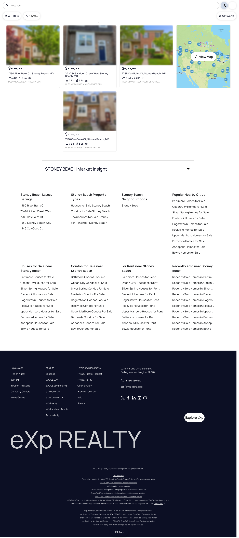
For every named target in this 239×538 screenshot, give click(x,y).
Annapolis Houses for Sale (37, 323)
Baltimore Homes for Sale (188, 201)
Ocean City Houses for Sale (38, 283)
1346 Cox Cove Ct (31, 228)
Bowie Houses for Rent (136, 328)
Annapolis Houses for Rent (139, 323)
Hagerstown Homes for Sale (190, 224)
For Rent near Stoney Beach (89, 223)
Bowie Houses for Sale (34, 328)
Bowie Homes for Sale (186, 252)
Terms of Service (143, 479)
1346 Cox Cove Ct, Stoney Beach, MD (87, 139)
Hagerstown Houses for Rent (140, 300)
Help (79, 397)
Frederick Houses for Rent (138, 294)
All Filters (12, 15)
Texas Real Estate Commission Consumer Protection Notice (118, 496)
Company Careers (20, 391)
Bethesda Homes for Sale (188, 241)
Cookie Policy (84, 385)
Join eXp (15, 380)
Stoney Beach (131, 205)
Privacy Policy (84, 380)
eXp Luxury (51, 403)
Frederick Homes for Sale (188, 218)
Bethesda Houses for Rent (139, 317)
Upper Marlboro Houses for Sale (40, 311)
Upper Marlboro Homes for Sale (192, 235)
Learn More (158, 503)
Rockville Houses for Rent (138, 306)
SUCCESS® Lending (56, 385)
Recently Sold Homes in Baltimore (193, 277)
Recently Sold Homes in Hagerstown (193, 300)
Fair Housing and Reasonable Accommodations (118, 482)
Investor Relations (20, 385)
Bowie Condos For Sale (85, 328)
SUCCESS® (52, 380)
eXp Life (50, 368)
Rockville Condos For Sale (87, 306)
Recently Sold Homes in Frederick (193, 294)
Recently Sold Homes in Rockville (193, 306)
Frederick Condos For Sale (88, 294)
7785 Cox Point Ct (31, 217)
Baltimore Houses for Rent (139, 277)
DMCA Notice (118, 475)
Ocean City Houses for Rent (139, 283)
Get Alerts (226, 15)
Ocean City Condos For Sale (89, 283)
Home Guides (18, 397)
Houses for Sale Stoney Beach (90, 205)
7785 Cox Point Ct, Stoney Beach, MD (144, 73)
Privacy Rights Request (89, 374)
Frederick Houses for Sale (37, 294)
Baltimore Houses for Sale (37, 277)
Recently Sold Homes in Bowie (191, 328)
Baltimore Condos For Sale (88, 277)
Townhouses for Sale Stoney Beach (92, 217)
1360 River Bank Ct (32, 205)
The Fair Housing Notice (158, 500)
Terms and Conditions (89, 368)
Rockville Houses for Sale (36, 306)
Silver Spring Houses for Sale (39, 288)
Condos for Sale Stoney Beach (90, 211)
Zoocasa (50, 374)
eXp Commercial (54, 397)
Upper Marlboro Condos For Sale (91, 311)
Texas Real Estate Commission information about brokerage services (118, 493)
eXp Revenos (53, 391)
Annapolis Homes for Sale (189, 247)
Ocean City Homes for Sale (189, 207)
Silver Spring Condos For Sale (90, 288)
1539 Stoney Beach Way (35, 223)
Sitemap (81, 403)
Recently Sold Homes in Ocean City (193, 283)
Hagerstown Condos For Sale (89, 300)
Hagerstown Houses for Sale (38, 300)
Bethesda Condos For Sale (88, 317)
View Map (203, 57)
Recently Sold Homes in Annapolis (193, 323)
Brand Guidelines (86, 391)
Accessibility (52, 415)
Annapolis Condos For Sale (88, 323)
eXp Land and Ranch (57, 409)
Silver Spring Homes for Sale (190, 212)
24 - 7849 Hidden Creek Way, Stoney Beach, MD (86, 75)
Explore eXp (17, 368)
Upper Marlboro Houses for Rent (142, 311)
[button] (118, 169)
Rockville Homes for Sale (188, 229)
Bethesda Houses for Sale (37, 317)
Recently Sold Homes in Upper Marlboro (193, 311)
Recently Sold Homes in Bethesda (193, 317)
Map (119, 532)
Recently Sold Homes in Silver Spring (193, 288)
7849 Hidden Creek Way (35, 211)
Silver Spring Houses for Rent (141, 288)
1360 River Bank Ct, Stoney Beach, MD (31, 73)
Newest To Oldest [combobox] (33, 15)
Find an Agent (18, 374)
